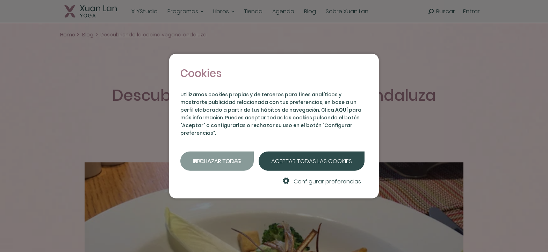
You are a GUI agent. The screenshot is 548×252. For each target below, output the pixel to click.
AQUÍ (341, 109)
